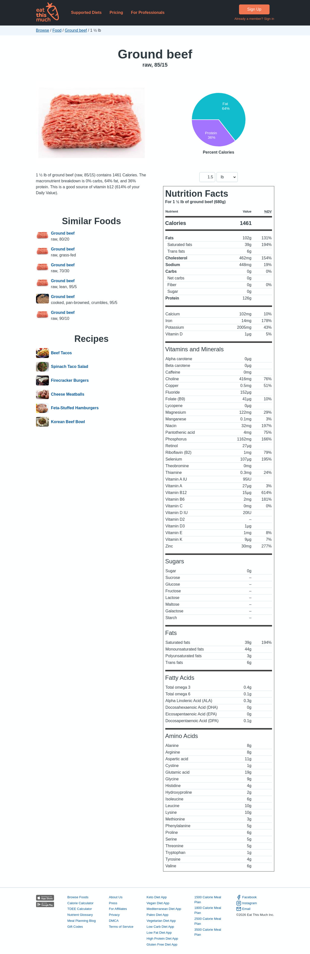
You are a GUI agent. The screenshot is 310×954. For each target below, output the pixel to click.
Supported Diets (86, 12)
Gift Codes (75, 926)
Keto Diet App (157, 897)
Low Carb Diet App (160, 926)
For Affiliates (118, 909)
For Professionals (148, 12)
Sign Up (254, 9)
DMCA (114, 921)
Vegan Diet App (158, 903)
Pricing (116, 12)
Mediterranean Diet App (164, 909)
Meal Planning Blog (81, 921)
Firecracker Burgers (70, 380)
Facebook (246, 897)
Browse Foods (77, 897)
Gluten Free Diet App (162, 944)
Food (56, 30)
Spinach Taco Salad (69, 367)
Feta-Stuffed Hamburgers (75, 408)
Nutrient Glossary (80, 915)
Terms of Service (121, 926)
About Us (116, 897)
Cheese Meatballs (67, 394)
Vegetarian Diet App (161, 921)
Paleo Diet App (158, 915)
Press (113, 903)
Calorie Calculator (80, 903)
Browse (42, 30)
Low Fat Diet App (159, 932)
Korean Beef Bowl (68, 422)
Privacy (114, 915)
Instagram (246, 903)
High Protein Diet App (162, 938)
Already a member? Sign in (254, 19)
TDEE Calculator (79, 909)
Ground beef (76, 30)
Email (243, 908)
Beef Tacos (61, 353)
